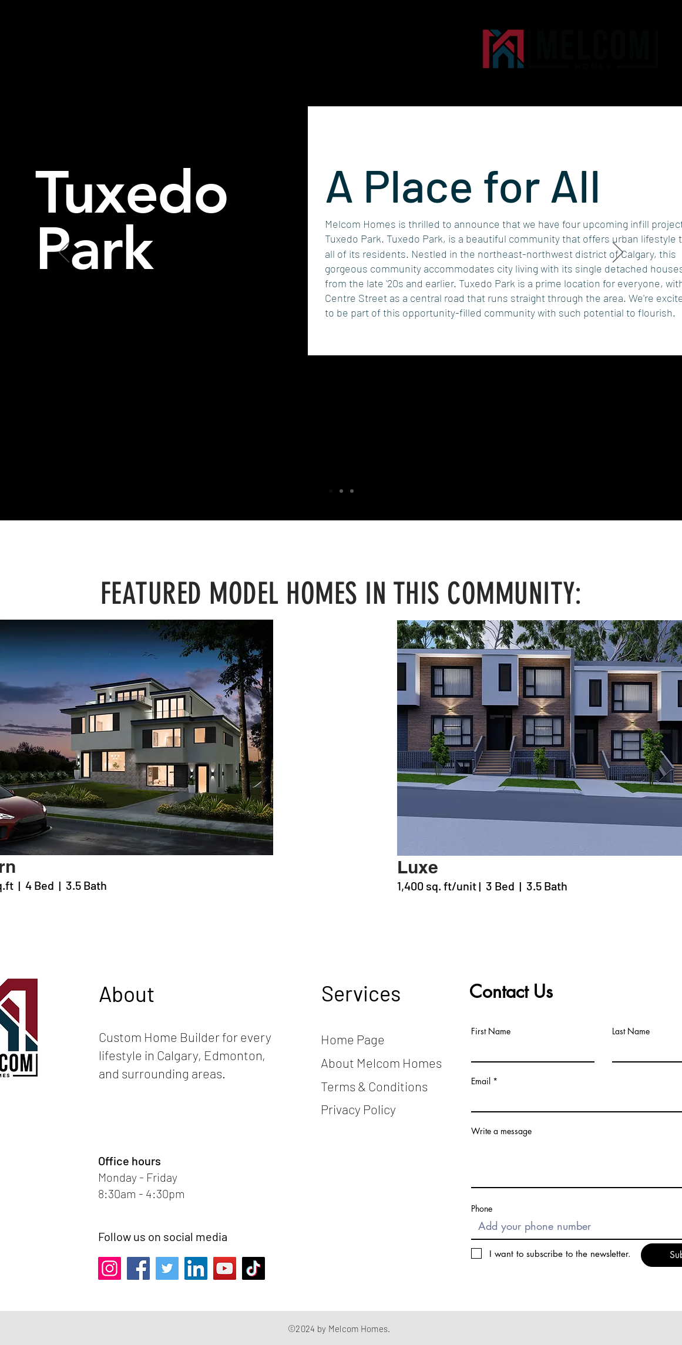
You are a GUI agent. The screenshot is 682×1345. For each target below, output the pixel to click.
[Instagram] (109, 1268)
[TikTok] (253, 1268)
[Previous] (64, 253)
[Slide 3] (352, 491)
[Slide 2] (341, 491)
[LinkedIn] (195, 1268)
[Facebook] (138, 1268)
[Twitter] (167, 1268)
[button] (44, 48)
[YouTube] (224, 1268)
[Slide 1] (330, 491)
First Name (490, 1031)
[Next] (618, 253)
